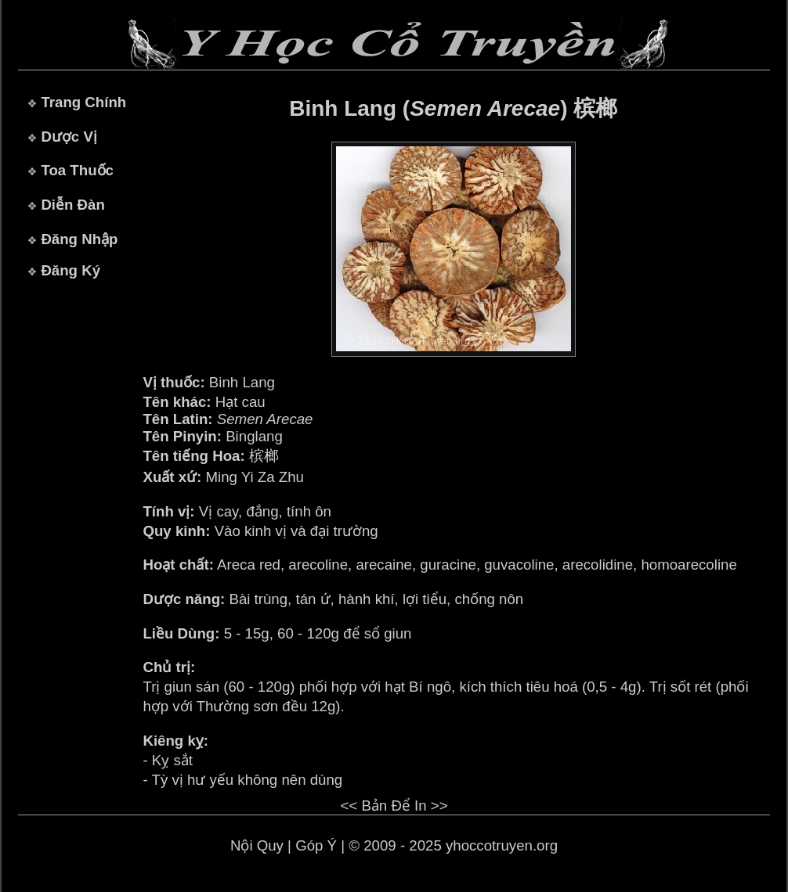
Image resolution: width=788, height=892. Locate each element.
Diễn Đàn (72, 204)
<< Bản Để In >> (393, 805)
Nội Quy (257, 845)
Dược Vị (68, 136)
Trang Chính (83, 102)
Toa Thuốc (77, 170)
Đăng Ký (70, 270)
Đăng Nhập (79, 239)
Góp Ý (316, 845)
